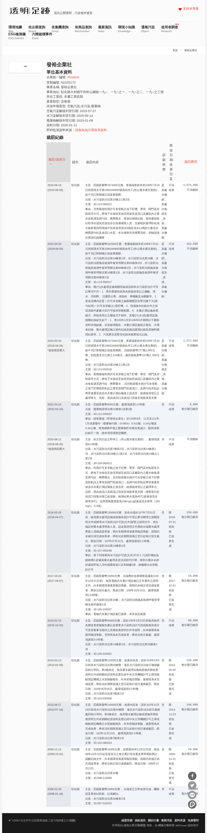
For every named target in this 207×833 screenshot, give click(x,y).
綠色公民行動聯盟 (135, 825)
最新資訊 (105, 29)
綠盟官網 (126, 820)
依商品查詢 (83, 29)
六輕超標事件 (42, 36)
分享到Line (192, 795)
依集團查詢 (60, 29)
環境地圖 (15, 29)
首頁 (175, 50)
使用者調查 (169, 29)
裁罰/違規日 (57, 161)
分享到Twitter (192, 785)
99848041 (73, 77)
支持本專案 (191, 9)
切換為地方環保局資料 (91, 130)
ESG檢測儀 (17, 36)
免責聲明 (193, 820)
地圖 (72, 820)
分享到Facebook (192, 776)
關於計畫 (153, 820)
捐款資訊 (140, 820)
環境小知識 (126, 29)
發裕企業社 (190, 50)
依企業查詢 (36, 29)
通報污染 (148, 29)
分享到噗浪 (192, 804)
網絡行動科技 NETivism (172, 825)
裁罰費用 (190, 162)
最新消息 (166, 820)
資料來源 (179, 820)
